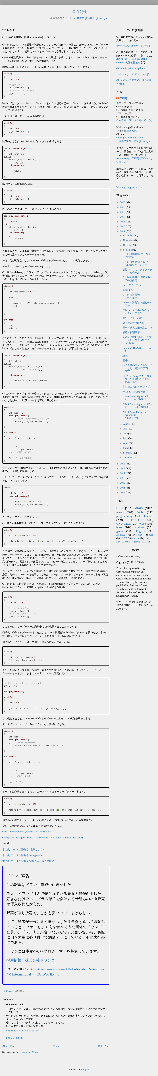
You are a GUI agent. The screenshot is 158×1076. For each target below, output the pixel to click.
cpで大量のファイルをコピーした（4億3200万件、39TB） (137, 368)
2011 (123, 473)
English (140, 531)
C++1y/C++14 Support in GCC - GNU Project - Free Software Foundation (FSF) (42, 837)
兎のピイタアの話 (132, 318)
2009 (123, 482)
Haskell (144, 542)
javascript (137, 534)
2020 (123, 202)
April (126, 443)
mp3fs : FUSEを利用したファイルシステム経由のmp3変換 (137, 340)
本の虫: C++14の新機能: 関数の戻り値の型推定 (28, 861)
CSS (147, 538)
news (119, 512)
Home (56, 1046)
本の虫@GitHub (85, 18)
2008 (123, 487)
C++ (25, 990)
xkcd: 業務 (128, 290)
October (127, 245)
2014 (123, 231)
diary (139, 508)
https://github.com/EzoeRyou (130, 137)
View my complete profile (129, 187)
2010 (123, 478)
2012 (123, 468)
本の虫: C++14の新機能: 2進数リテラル (23, 849)
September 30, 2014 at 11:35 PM (22, 1030)
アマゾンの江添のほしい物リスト (134, 46)
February (128, 452)
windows (139, 527)
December (128, 235)
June (125, 433)
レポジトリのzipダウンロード (132, 74)
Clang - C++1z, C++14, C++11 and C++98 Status (27, 831)
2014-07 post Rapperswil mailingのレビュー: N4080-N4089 (135, 415)
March (126, 448)
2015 (123, 226)
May (125, 438)
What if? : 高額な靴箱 (134, 391)
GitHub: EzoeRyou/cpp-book (130, 68)
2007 (123, 492)
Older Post (103, 1046)
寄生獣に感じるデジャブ (136, 386)
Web (140, 512)
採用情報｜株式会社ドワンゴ (30, 960)
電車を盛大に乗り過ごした (137, 327)
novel (127, 541)
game (119, 531)
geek (136, 541)
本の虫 (79, 11)
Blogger (85, 1069)
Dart (118, 541)
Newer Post (9, 1046)
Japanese (120, 534)
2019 (123, 207)
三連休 (126, 360)
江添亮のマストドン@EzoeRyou (133, 141)
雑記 (125, 355)
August (127, 424)
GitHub (72, 18)
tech (151, 534)
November (128, 240)
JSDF (124, 538)
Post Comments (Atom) (27, 1052)
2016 (123, 221)
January (127, 457)
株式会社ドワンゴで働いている (133, 120)
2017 (123, 217)
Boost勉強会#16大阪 (133, 322)
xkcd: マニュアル (132, 285)
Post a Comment (14, 1037)
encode (135, 538)
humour (148, 516)
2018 (123, 212)
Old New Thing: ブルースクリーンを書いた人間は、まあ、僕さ (137, 379)
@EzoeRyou (102, 18)
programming (124, 516)
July (125, 428)
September (128, 249)
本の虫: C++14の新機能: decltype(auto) (22, 855)
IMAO (135, 520)
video (142, 523)
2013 (123, 463)
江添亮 (123, 98)
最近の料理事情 (131, 332)
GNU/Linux (123, 523)
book (119, 527)
